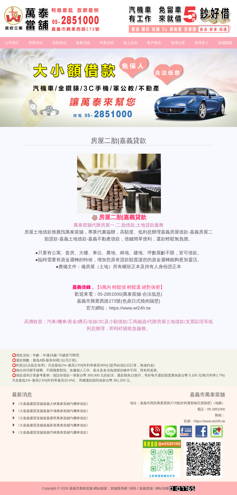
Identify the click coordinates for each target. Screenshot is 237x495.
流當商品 (59, 43)
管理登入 (201, 43)
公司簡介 (12, 43)
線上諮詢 (130, 43)
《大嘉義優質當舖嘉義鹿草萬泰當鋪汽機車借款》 (53, 418)
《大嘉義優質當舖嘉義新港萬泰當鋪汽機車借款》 (53, 425)
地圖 (218, 403)
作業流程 (107, 43)
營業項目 (35, 43)
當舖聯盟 (225, 43)
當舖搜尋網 (118, 488)
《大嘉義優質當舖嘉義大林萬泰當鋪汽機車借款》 (53, 404)
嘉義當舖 (146, 488)
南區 (133, 488)
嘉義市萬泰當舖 (207, 394)
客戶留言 (154, 43)
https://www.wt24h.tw (130, 307)
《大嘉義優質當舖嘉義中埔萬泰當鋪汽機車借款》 (53, 411)
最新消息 (83, 43)
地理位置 (178, 43)
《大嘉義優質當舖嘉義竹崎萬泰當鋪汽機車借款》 (53, 432)
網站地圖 (162, 488)
